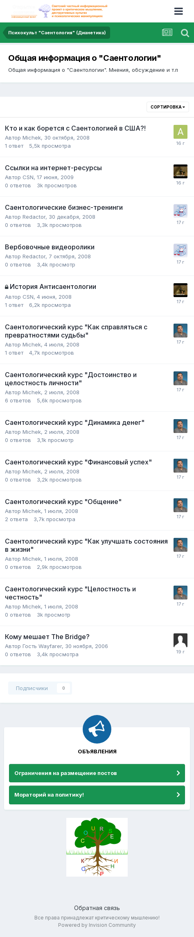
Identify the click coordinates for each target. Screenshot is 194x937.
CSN (28, 177)
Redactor (34, 216)
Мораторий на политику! (49, 794)
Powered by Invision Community (97, 925)
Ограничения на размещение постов (65, 773)
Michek (32, 137)
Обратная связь (97, 907)
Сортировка (168, 106)
